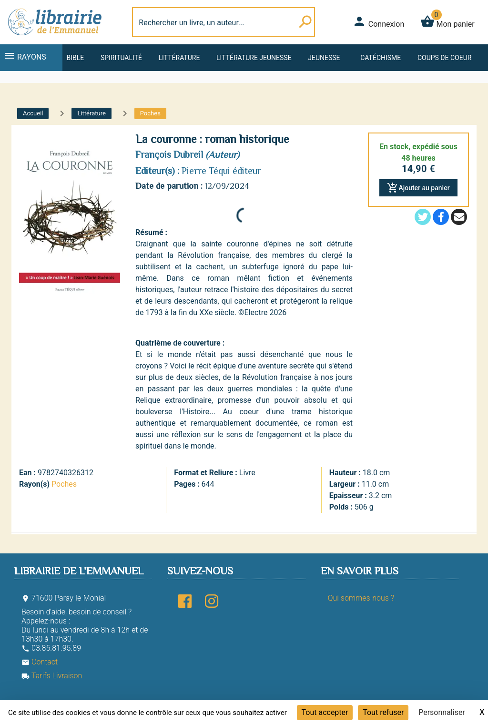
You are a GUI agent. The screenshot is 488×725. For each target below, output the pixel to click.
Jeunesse (324, 57)
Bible (75, 57)
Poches (64, 484)
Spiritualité (121, 57)
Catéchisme (380, 57)
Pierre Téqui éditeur (221, 170)
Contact (39, 661)
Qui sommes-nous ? (361, 597)
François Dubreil (169, 154)
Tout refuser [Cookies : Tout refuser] (383, 712)
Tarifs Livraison (51, 675)
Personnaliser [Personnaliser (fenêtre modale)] (441, 712)
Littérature (179, 57)
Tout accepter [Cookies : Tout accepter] (325, 712)
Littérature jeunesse (254, 57)
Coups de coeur (444, 57)
